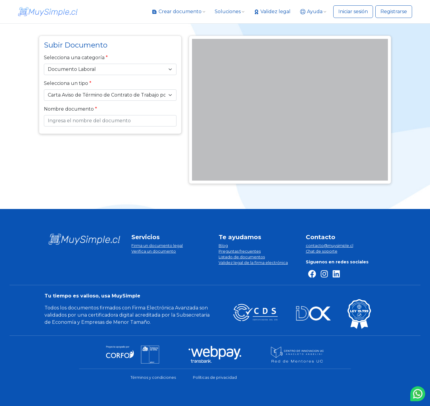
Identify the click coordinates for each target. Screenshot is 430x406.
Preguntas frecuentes (240, 251)
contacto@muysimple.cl (329, 245)
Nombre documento (69, 109)
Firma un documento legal (157, 245)
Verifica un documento (153, 251)
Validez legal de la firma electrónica (253, 262)
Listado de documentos (242, 257)
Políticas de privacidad (215, 377)
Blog (223, 245)
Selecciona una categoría (74, 57)
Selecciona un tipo (66, 83)
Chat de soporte (321, 251)
